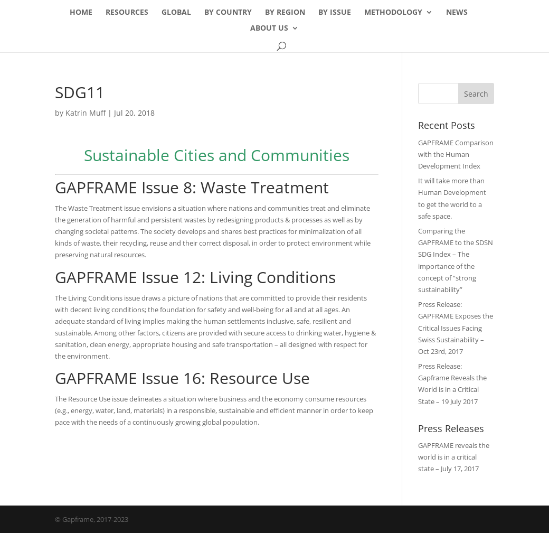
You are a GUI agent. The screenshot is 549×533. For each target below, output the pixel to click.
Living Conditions (273, 277)
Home (81, 12)
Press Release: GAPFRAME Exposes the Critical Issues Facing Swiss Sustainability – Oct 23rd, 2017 (455, 328)
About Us (269, 28)
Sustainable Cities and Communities (216, 155)
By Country (228, 12)
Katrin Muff (85, 113)
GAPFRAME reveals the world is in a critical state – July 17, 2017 (453, 457)
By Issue (334, 12)
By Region (285, 12)
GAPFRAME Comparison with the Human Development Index (456, 154)
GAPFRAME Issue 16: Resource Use (182, 378)
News (457, 12)
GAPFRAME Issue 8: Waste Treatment (192, 187)
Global (176, 12)
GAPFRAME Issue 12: (132, 277)
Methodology (393, 12)
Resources (127, 12)
